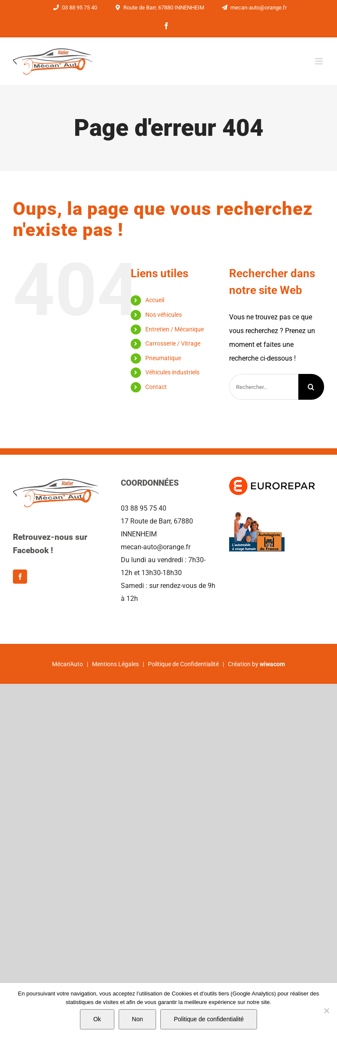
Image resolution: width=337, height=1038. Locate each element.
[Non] (326, 1010)
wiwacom (272, 664)
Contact (156, 386)
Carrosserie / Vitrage (172, 343)
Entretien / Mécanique (174, 329)
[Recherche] (311, 387)
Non (137, 1019)
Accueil (154, 300)
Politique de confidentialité (209, 1019)
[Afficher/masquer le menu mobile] (319, 61)
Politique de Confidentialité (183, 664)
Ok (97, 1019)
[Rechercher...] (263, 387)
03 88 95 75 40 (74, 7)
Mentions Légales (115, 664)
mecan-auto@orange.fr (253, 7)
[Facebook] (20, 577)
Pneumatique (163, 358)
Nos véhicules (163, 314)
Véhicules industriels (172, 372)
